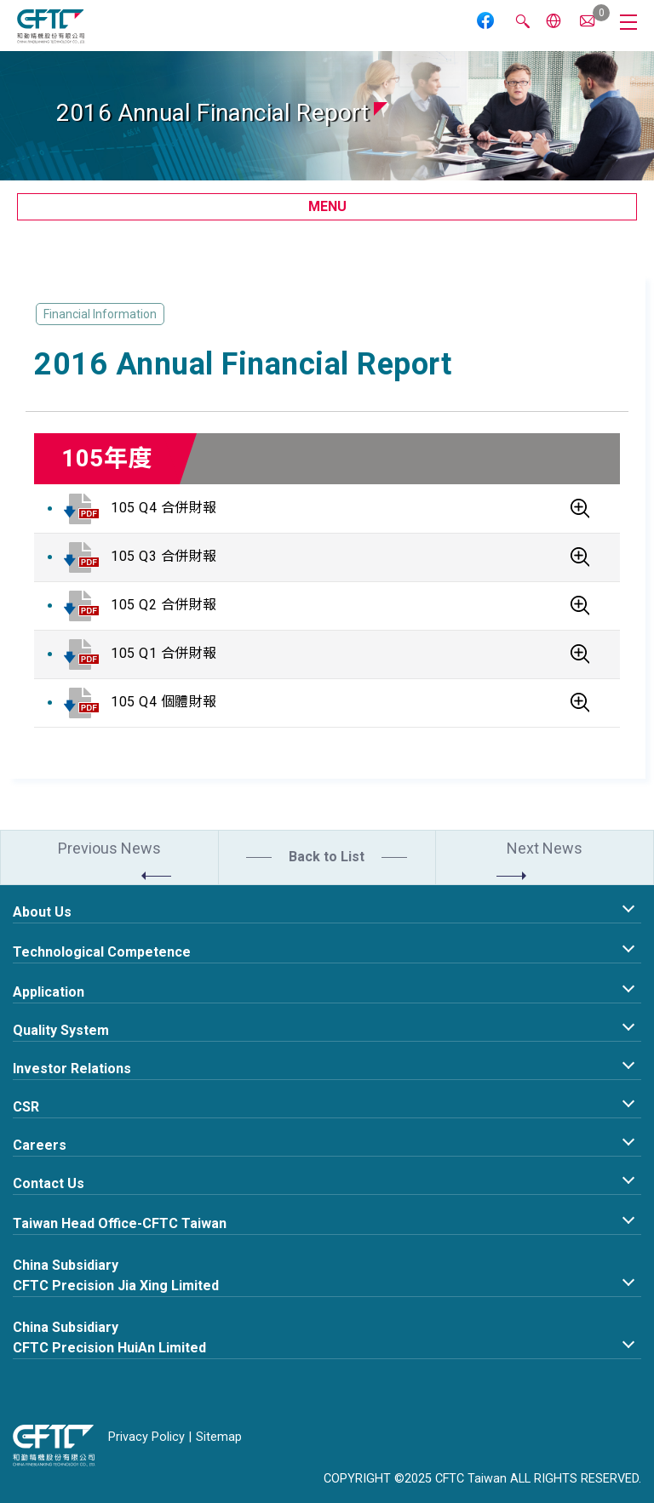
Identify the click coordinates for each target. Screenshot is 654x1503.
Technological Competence (102, 952)
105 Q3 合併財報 (164, 556)
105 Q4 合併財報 (164, 508)
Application (48, 992)
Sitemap (219, 1437)
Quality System (61, 1030)
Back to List (326, 857)
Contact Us (48, 1183)
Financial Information (100, 314)
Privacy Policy (146, 1437)
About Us (42, 912)
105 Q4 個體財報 (164, 702)
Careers (39, 1145)
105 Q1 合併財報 (164, 653)
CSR (26, 1107)
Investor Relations (72, 1068)
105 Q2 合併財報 (164, 605)
